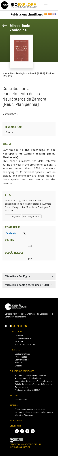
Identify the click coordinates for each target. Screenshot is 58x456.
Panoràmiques (21, 399)
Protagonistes (21, 357)
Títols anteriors (21, 387)
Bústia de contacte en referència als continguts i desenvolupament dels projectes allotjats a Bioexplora (34, 412)
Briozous (18, 366)
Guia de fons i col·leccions (25, 344)
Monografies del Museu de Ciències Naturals (33, 381)
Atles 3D (18, 363)
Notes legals (16, 420)
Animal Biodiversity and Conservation (30, 375)
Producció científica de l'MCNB (27, 390)
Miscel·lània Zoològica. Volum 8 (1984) (23, 73)
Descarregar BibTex (31, 216)
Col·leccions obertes (23, 338)
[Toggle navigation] (45, 5)
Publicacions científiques (27, 14)
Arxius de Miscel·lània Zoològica (28, 378)
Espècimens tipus (22, 354)
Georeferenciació (22, 360)
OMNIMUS (19, 335)
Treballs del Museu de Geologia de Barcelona (33, 384)
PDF (10, 132)
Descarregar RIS (13, 216)
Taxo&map (19, 341)
